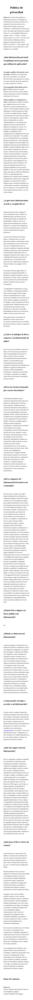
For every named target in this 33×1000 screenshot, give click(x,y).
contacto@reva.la (8, 730)
